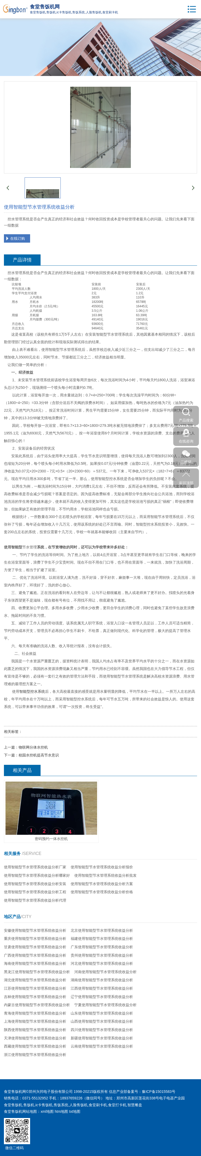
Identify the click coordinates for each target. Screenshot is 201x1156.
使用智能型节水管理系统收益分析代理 (35, 900)
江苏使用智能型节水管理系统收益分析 (35, 988)
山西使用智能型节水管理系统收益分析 (102, 1021)
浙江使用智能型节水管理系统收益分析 (35, 1055)
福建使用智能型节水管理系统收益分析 (102, 938)
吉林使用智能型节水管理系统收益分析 (35, 997)
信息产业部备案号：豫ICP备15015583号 (142, 1091)
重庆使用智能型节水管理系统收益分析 (35, 938)
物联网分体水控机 (33, 747)
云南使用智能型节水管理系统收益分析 (102, 1046)
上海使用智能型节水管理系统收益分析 (35, 1021)
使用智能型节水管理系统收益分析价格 (102, 892)
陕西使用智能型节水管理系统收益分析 (35, 1030)
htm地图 (61, 1111)
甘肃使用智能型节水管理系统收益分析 (35, 947)
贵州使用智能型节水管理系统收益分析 (102, 955)
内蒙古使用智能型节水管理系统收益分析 (37, 1005)
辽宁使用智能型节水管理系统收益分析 (102, 997)
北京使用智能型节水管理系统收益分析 (102, 930)
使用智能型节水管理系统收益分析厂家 (35, 867)
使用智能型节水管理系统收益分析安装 (35, 884)
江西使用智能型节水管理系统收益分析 (102, 988)
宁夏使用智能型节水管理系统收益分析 (105, 1005)
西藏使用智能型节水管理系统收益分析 (35, 1046)
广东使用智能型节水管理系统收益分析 (102, 947)
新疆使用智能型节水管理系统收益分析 (102, 1038)
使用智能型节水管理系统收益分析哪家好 (37, 875)
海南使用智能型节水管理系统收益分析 (35, 963)
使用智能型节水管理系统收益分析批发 (105, 875)
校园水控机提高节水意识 (39, 755)
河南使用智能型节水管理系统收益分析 (105, 972)
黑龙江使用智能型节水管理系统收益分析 (37, 972)
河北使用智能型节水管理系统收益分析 (102, 963)
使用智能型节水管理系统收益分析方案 (102, 884)
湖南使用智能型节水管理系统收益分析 (102, 980)
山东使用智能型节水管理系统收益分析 (102, 1013)
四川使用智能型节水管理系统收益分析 (102, 1030)
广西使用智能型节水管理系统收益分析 (35, 955)
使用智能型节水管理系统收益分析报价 (102, 867)
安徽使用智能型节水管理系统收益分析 (35, 930)
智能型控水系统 (32, 691)
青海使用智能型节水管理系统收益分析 (35, 1013)
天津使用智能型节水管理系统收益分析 (35, 1038)
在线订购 (17, 238)
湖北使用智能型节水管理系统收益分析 (35, 980)
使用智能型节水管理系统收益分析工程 (35, 892)
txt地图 (74, 1111)
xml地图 (47, 1111)
